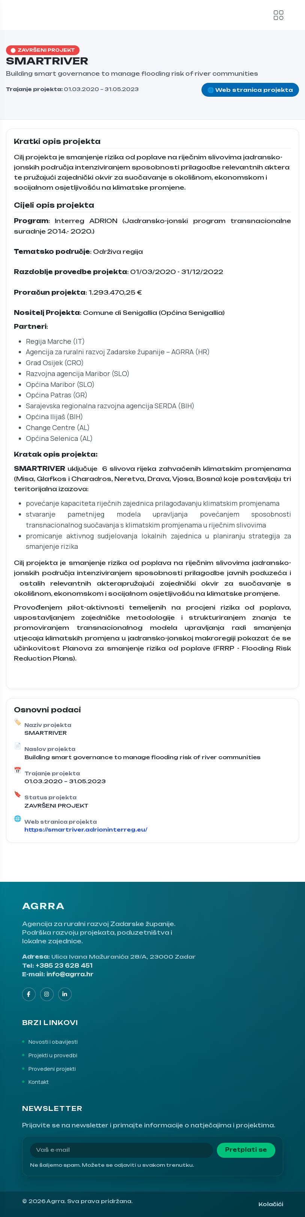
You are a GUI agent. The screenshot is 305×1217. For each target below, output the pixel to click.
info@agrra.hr (70, 974)
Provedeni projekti (52, 1068)
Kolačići (270, 1204)
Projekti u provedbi (53, 1055)
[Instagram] (47, 994)
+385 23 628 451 (64, 965)
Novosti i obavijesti (53, 1041)
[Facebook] (29, 994)
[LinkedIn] (65, 994)
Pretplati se (246, 1150)
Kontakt (39, 1081)
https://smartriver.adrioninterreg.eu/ (85, 829)
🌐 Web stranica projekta (250, 90)
